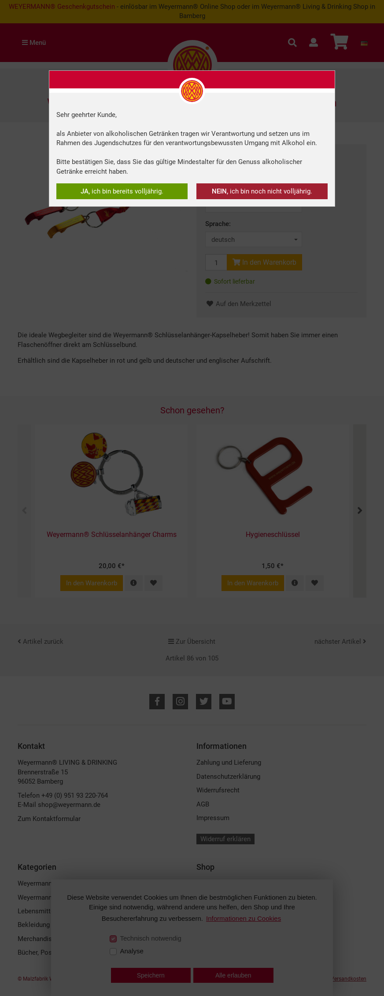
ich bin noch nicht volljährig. (262, 191)
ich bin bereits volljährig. (122, 191)
